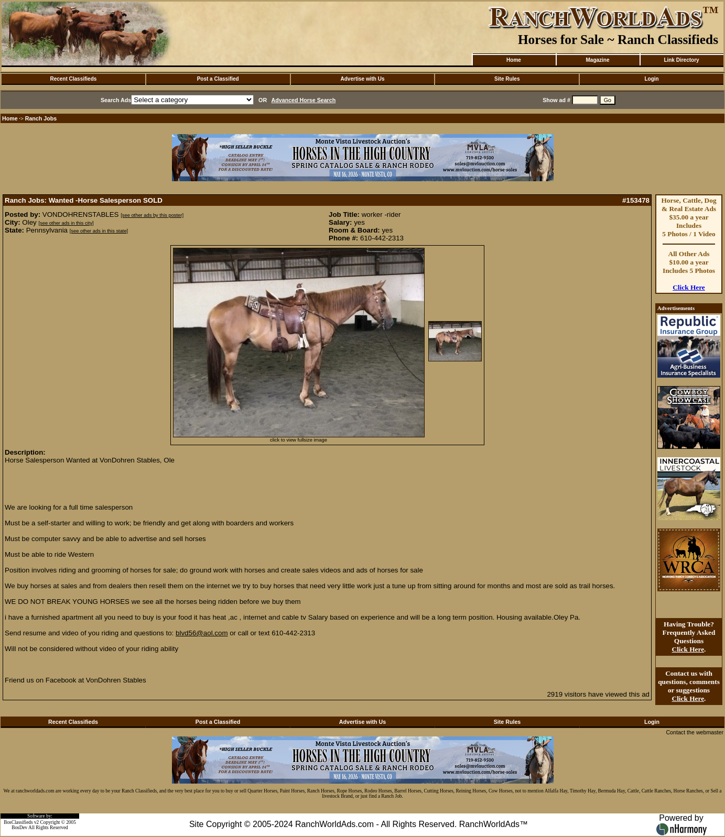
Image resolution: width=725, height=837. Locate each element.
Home (513, 60)
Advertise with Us (363, 79)
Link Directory (681, 60)
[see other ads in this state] (99, 231)
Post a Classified (218, 79)
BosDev (19, 827)
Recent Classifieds (73, 79)
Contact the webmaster (694, 732)
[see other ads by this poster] (152, 215)
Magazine (597, 60)
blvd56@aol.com (202, 633)
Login (651, 79)
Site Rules (507, 79)
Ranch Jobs (41, 118)
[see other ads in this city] (65, 223)
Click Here (689, 287)
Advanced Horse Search (304, 100)
